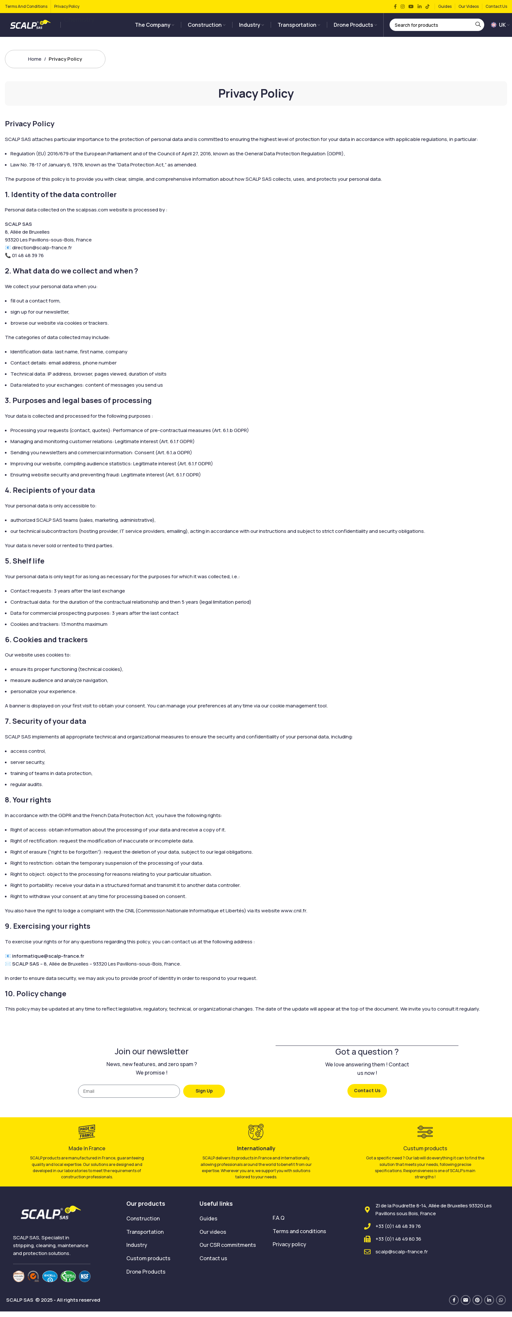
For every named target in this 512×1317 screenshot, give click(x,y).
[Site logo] (31, 27)
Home (34, 64)
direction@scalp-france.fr (42, 253)
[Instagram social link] (403, 6)
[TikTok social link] (427, 6)
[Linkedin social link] (420, 6)
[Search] (437, 28)
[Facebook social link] (395, 6)
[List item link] (158, 1224)
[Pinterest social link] (477, 1305)
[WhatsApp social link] (501, 1305)
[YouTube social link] (411, 6)
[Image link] (51, 1218)
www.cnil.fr (293, 916)
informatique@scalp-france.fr (48, 961)
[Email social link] (466, 1305)
